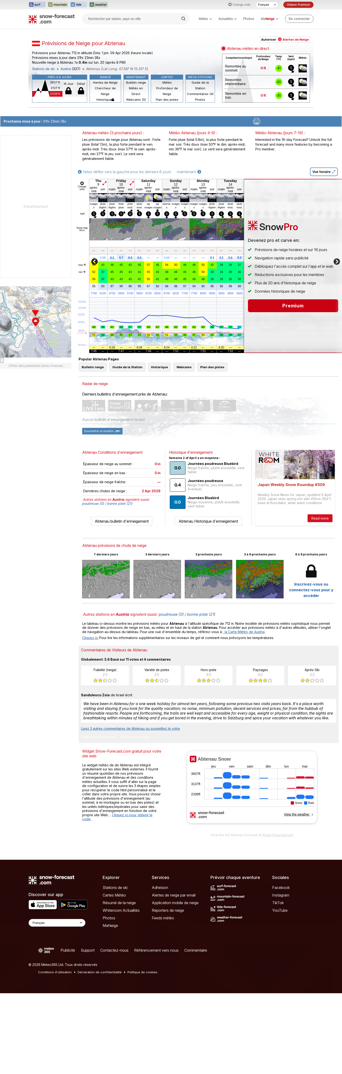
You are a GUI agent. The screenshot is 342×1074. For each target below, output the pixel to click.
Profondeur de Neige (167, 91)
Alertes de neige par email (173, 895)
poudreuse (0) (93, 503)
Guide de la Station (200, 85)
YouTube (280, 910)
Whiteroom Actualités (121, 910)
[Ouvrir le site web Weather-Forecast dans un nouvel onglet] (98, 5)
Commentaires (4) (200, 94)
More (82, 230)
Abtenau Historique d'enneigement (208, 521)
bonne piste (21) (120, 503)
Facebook (281, 887)
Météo (205, 19)
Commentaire (195, 950)
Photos (248, 19)
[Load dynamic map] (2, 360)
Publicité (68, 950)
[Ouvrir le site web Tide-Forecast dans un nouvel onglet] (78, 5)
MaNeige (110, 925)
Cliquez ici (90, 638)
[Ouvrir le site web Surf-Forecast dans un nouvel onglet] (37, 5)
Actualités (227, 19)
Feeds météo (163, 918)
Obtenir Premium (298, 4)
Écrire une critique (135, 737)
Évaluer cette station (98, 737)
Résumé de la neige (119, 902)
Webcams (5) (136, 99)
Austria (66, 69)
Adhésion (160, 887)
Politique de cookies (142, 972)
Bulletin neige (136, 82)
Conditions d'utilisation (55, 972)
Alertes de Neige (105, 82)
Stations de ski (43, 69)
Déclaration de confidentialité (100, 972)
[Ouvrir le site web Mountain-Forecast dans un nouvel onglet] (58, 5)
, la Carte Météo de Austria (244, 632)
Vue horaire (323, 172)
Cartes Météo (114, 895)
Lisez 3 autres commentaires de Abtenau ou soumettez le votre (130, 728)
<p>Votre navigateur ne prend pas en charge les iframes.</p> (252, 790)
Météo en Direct (136, 91)
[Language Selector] (57, 923)
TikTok (278, 902)
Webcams (184, 367)
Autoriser (285, 39)
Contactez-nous (114, 950)
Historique (105, 99)
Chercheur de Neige (105, 91)
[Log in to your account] (299, 19)
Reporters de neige (168, 910)
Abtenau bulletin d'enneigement (122, 521)
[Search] (184, 19)
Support (88, 950)
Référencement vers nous (156, 950)
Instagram (280, 895)
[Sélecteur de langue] (267, 4)
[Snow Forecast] (51, 19)
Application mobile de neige (175, 902)
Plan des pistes (167, 99)
